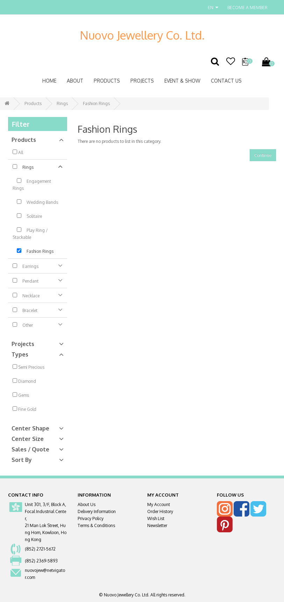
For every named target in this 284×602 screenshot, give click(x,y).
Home (49, 81)
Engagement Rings (32, 184)
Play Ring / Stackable (30, 233)
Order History (160, 511)
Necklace (38, 294)
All (18, 152)
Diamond (24, 381)
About (75, 81)
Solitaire (27, 216)
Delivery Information (97, 511)
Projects (142, 81)
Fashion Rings (96, 103)
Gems (21, 395)
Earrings (38, 265)
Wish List (155, 518)
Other (38, 324)
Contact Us (226, 81)
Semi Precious (28, 367)
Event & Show (182, 81)
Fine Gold (24, 409)
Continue (262, 155)
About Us (86, 504)
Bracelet (38, 309)
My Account (158, 504)
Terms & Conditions (96, 525)
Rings (62, 103)
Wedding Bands (35, 202)
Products (107, 81)
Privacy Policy (91, 518)
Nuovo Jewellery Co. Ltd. (142, 35)
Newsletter (157, 525)
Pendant (38, 280)
